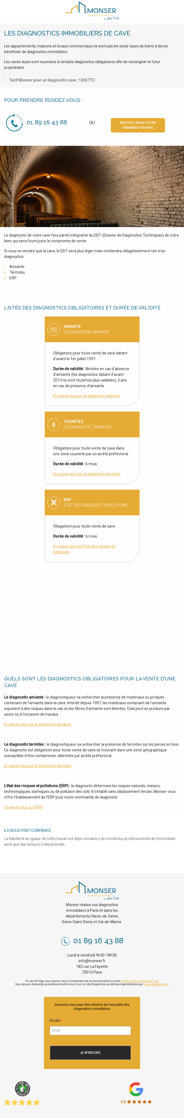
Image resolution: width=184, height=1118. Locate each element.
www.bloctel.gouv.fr (156, 984)
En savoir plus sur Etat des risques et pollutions (84, 549)
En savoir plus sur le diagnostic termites (86, 474)
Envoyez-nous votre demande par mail (138, 125)
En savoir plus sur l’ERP (23, 807)
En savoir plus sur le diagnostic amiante (86, 396)
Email (56, 1021)
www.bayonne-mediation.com (140, 981)
